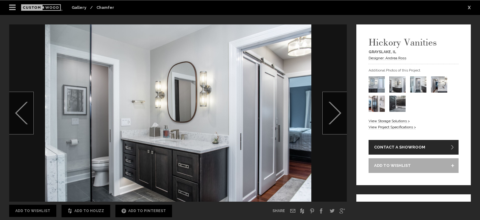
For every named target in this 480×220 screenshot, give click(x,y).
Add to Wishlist (32, 211)
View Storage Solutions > (389, 121)
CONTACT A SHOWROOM (399, 147)
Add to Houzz (86, 211)
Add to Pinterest (144, 211)
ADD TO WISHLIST (392, 165)
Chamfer (105, 7)
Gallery (79, 7)
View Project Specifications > (392, 127)
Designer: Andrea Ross (387, 58)
